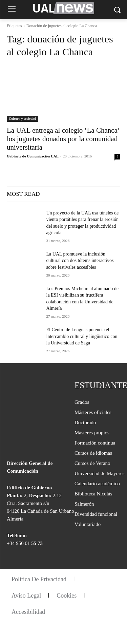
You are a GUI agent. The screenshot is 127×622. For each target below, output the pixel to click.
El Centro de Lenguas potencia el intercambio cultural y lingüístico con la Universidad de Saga (82, 336)
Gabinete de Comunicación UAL (32, 156)
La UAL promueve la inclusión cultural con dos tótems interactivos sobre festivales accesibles (80, 260)
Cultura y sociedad (22, 118)
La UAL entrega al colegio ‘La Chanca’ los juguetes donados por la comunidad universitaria (63, 138)
